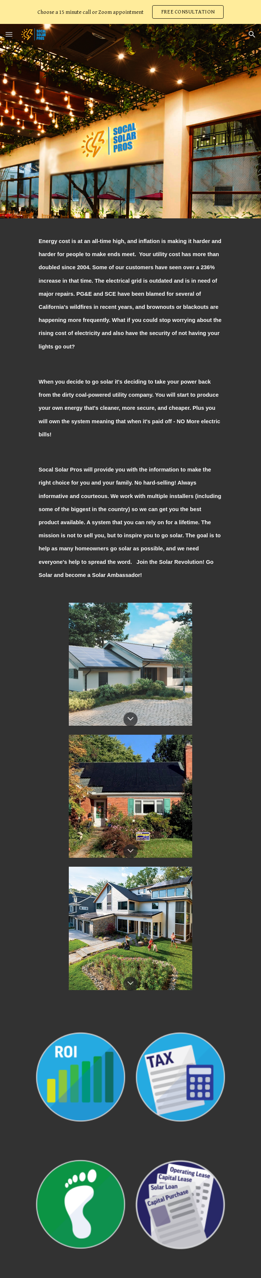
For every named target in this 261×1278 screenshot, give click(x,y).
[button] (9, 34)
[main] (130, 406)
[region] (130, 12)
